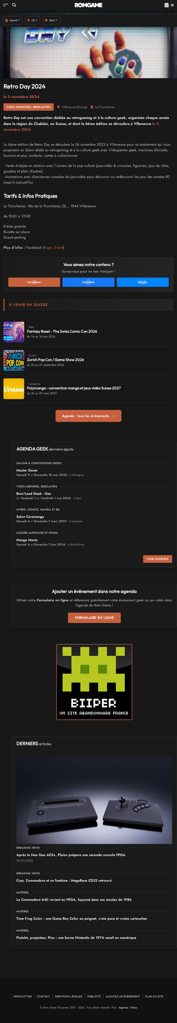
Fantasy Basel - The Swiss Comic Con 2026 (62, 331)
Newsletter (23, 996)
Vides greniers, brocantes (28, 107)
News (134, 1007)
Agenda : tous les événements (88, 416)
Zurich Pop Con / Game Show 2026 (55, 359)
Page (48, 247)
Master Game (26, 470)
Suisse (81, 107)
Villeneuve (69, 107)
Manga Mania (27, 540)
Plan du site (154, 996)
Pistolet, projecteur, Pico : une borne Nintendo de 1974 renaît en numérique (76, 937)
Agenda (123, 1007)
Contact (43, 996)
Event (59, 247)
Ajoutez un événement (123, 996)
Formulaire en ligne (94, 617)
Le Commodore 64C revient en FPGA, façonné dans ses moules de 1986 (74, 899)
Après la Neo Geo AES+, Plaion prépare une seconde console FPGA (70, 854)
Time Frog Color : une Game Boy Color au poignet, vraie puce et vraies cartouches (81, 918)
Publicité (94, 996)
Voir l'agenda (157, 559)
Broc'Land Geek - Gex (33, 493)
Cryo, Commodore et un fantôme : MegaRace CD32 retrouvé (64, 880)
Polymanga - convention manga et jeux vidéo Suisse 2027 (74, 388)
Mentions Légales (68, 996)
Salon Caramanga (30, 516)
